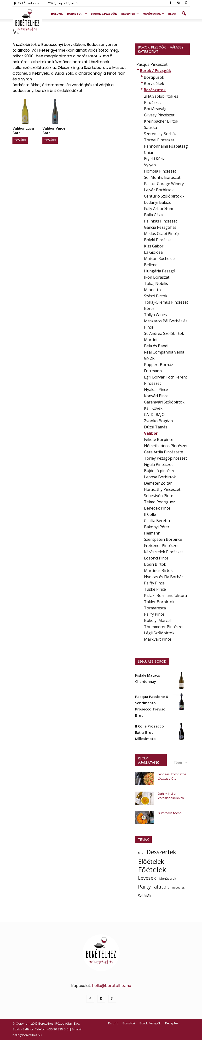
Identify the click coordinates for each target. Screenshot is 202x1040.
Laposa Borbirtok (160, 477)
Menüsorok (153, 14)
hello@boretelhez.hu (111, 985)
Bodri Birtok (155, 564)
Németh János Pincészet (166, 445)
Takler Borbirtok (159, 601)
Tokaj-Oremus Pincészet (166, 302)
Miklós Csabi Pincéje (162, 233)
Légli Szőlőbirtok (159, 633)
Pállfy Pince (154, 614)
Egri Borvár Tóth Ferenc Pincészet (165, 380)
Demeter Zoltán (158, 483)
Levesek (147, 878)
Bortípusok (154, 77)
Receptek (130, 14)
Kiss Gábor (153, 246)
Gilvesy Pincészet (159, 115)
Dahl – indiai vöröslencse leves (171, 796)
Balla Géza (153, 214)
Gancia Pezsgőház (160, 227)
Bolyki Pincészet (158, 239)
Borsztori (77, 14)
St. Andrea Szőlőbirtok (164, 333)
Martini (150, 339)
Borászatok (155, 89)
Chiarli (150, 152)
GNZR (149, 358)
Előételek (151, 861)
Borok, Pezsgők (150, 1023)
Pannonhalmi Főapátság (166, 146)
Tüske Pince (155, 589)
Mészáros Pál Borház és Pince (165, 324)
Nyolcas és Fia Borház (163, 576)
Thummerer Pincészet (164, 626)
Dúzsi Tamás (155, 427)
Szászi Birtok (155, 296)
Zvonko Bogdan (158, 420)
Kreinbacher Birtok (161, 121)
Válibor (151, 433)
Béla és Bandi (156, 346)
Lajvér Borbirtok (159, 189)
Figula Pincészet (158, 464)
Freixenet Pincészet (161, 545)
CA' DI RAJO (154, 414)
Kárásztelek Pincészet (163, 551)
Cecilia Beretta (157, 520)
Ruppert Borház (158, 364)
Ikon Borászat (156, 277)
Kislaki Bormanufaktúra (165, 595)
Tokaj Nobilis (156, 283)
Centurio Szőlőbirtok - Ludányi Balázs (164, 199)
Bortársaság (155, 108)
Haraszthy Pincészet (162, 489)
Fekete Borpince (158, 439)
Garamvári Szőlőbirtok (164, 402)
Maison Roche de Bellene (159, 261)
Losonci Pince (156, 558)
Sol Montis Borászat (162, 177)
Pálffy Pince (154, 583)
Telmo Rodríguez (159, 502)
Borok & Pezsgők (104, 14)
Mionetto (152, 289)
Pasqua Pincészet (151, 64)
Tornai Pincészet (159, 140)
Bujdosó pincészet (160, 470)
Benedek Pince (157, 508)
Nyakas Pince (156, 389)
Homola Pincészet (160, 171)
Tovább (20, 140)
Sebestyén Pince (158, 495)
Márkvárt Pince (157, 639)
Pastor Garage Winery (164, 183)
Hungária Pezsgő (159, 271)
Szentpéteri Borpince (163, 539)
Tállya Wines (155, 314)
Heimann (152, 533)
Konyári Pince (156, 395)
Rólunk (57, 14)
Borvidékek (154, 83)
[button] (184, 13)
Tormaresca (155, 608)
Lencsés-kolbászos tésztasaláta (172, 776)
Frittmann (153, 370)
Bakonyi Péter (156, 526)
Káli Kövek (153, 408)
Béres (149, 308)
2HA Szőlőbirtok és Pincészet (161, 99)
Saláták (144, 895)
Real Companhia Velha (164, 352)
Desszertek (161, 852)
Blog (172, 14)
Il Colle (150, 514)
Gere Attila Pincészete (163, 452)
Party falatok (153, 887)
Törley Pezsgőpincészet (165, 458)
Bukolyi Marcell (158, 620)
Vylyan (150, 165)
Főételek (152, 869)
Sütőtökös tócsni (170, 813)
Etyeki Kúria (154, 158)
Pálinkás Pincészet (160, 221)
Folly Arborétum (158, 208)
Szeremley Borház (160, 133)
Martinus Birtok (158, 570)
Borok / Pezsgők (155, 70)
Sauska (150, 127)
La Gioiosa (153, 252)
